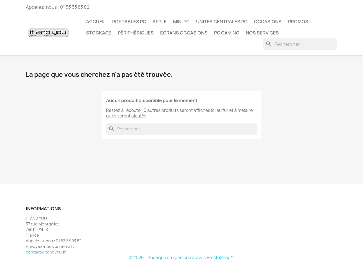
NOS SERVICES (262, 33)
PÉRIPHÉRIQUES (136, 33)
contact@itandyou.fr (46, 252)
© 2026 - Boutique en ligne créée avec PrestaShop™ (182, 258)
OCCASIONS (268, 22)
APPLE (160, 22)
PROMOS (298, 22)
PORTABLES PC (129, 22)
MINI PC (181, 22)
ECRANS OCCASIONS (184, 33)
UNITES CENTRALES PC (221, 22)
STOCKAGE (98, 33)
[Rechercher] (300, 44)
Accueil (96, 22)
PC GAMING (226, 33)
